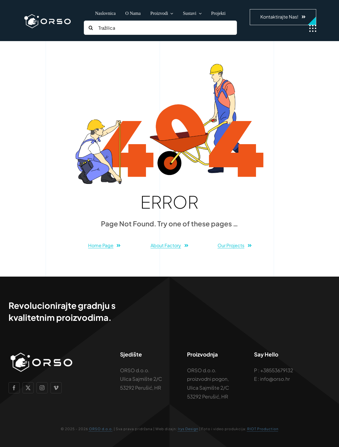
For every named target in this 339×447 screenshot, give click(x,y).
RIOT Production (263, 429)
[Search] (91, 28)
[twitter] (28, 387)
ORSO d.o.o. (101, 429)
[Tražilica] (160, 28)
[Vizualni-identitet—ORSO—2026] (47, 15)
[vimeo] (56, 387)
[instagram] (42, 387)
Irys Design (188, 429)
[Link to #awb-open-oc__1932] (312, 28)
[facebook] (14, 387)
